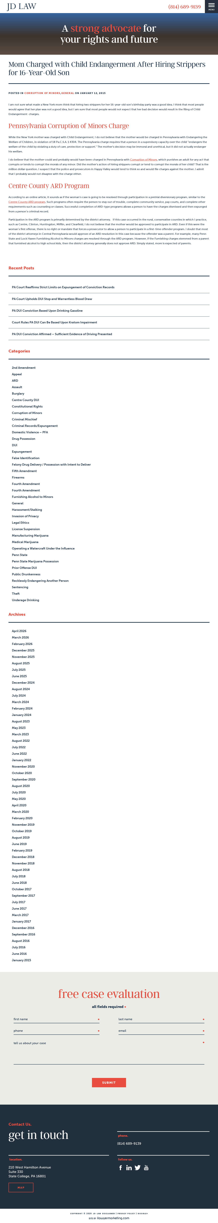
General (67, 93)
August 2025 (21, 663)
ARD (15, 380)
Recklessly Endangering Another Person (40, 580)
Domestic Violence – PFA (30, 432)
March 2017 (20, 915)
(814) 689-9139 (184, 6)
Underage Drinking (25, 600)
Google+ (143, 1213)
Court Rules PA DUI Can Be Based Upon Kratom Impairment (54, 322)
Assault (17, 387)
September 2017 (23, 895)
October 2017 (22, 889)
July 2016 (19, 947)
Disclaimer (108, 1213)
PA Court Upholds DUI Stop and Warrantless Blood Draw (52, 299)
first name (21, 1019)
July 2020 (19, 792)
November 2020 (23, 766)
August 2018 (21, 870)
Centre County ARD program (27, 201)
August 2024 (21, 689)
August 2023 (21, 721)
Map (21, 1187)
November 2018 (23, 863)
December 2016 (23, 928)
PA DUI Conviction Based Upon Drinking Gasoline (47, 310)
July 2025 (19, 669)
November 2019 (23, 824)
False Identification (26, 458)
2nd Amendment (24, 367)
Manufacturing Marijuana (30, 535)
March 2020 (20, 811)
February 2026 (22, 644)
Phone (18, 1030)
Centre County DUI (25, 400)
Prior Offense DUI (24, 568)
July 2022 (19, 747)
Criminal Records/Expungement (35, 426)
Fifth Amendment (24, 471)
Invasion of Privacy (25, 516)
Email (122, 1030)
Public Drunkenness (26, 574)
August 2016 (21, 941)
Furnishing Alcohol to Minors (32, 497)
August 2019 (21, 837)
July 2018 (19, 876)
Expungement (22, 451)
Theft (16, 593)
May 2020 (19, 799)
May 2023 (19, 728)
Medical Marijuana (25, 542)
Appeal (17, 374)
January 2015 (21, 960)
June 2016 (19, 953)
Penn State (19, 555)
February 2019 (22, 850)
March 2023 (20, 734)
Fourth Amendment (26, 484)
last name (125, 1019)
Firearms (18, 477)
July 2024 (19, 695)
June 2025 (19, 676)
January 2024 (21, 715)
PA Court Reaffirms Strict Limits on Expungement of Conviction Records (63, 287)
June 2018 (19, 882)
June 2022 (19, 753)
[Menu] (211, 6)
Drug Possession (23, 438)
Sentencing (20, 587)
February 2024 (22, 708)
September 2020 (23, 779)
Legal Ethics (20, 522)
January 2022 (21, 760)
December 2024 (23, 682)
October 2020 (22, 773)
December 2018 (23, 857)
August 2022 (21, 740)
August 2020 (21, 786)
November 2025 (23, 657)
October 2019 (22, 831)
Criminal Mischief (24, 419)
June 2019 (19, 844)
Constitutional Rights (27, 406)
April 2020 (19, 805)
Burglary (18, 393)
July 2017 (18, 902)
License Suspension (26, 529)
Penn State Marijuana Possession (35, 561)
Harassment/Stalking (27, 509)
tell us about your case (30, 1043)
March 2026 (20, 637)
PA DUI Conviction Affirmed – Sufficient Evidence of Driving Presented (62, 334)
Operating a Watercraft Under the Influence (43, 548)
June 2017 (19, 908)
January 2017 (21, 921)
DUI (14, 445)
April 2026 (19, 631)
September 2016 (23, 934)
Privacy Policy (126, 1213)
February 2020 (22, 818)
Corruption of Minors (42, 93)
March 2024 (20, 702)
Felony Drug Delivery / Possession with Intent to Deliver (51, 464)
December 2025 (23, 650)
